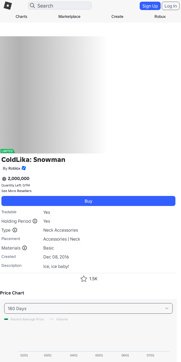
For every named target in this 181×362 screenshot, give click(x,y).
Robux (160, 16)
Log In (171, 6)
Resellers (24, 191)
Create (117, 16)
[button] (23, 168)
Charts (21, 16)
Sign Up (150, 6)
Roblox (14, 168)
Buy (88, 201)
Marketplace (69, 16)
